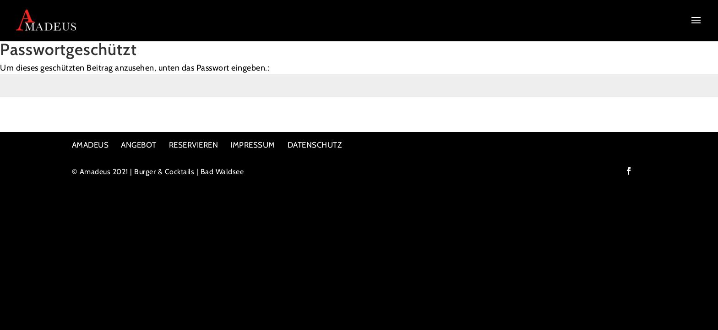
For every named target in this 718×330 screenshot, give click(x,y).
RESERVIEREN (193, 144)
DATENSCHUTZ (315, 144)
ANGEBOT (139, 144)
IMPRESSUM (252, 144)
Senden (692, 120)
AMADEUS (90, 144)
